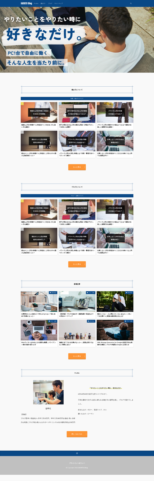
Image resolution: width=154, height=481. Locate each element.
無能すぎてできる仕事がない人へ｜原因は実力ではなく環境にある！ (76, 344)
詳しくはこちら (77, 434)
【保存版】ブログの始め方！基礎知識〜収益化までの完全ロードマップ (76, 315)
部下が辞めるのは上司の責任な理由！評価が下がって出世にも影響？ (76, 126)
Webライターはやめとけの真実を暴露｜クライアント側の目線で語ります (38, 344)
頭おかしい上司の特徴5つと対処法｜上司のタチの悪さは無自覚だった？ (38, 154)
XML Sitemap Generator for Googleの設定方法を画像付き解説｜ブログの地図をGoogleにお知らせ (114, 344)
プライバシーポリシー (77, 463)
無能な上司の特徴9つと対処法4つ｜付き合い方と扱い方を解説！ (38, 126)
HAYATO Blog (26, 3)
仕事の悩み (53, 292)
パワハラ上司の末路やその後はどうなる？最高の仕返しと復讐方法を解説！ (114, 126)
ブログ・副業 (91, 292)
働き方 (43, 3)
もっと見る (77, 167)
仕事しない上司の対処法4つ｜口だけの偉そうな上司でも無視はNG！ (114, 154)
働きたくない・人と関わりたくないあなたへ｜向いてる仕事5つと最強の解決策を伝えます (114, 315)
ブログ (50, 3)
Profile (36, 3)
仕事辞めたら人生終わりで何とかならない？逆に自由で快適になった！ (38, 315)
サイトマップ (58, 3)
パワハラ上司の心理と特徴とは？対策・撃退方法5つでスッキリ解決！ (76, 154)
